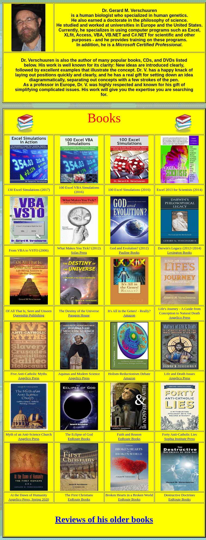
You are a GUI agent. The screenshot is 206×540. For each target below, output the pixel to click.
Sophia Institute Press (179, 439)
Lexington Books (179, 252)
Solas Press (79, 252)
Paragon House (79, 315)
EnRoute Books (79, 439)
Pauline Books (129, 252)
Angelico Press (179, 317)
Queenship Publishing (28, 315)
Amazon (129, 315)
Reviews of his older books (104, 519)
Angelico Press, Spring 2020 (28, 499)
